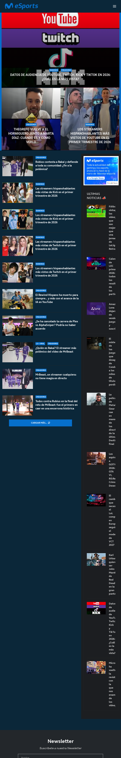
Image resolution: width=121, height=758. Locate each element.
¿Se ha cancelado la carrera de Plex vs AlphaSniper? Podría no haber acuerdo (56, 327)
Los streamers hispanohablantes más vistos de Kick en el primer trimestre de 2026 (55, 220)
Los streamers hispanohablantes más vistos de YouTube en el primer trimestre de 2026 (90, 135)
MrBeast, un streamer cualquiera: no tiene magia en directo (55, 376)
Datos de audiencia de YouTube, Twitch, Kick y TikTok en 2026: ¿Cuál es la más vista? (60, 77)
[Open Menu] (114, 6)
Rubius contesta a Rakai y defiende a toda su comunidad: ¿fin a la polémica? (56, 165)
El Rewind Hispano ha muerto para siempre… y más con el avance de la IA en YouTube (57, 301)
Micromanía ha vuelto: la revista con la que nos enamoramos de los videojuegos (112, 684)
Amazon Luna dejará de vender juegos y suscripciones (112, 316)
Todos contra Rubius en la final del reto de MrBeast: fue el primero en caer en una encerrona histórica (56, 404)
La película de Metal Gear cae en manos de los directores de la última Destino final (112, 419)
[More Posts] (40, 422)
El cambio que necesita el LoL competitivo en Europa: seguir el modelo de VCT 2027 (112, 520)
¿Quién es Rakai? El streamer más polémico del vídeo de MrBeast (55, 349)
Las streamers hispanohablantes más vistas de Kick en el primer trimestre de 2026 (55, 192)
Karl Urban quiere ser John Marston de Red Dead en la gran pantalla (112, 574)
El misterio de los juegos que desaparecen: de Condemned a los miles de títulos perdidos (112, 361)
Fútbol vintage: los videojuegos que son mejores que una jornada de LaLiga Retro (112, 228)
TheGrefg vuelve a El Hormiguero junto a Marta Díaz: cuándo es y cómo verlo (31, 135)
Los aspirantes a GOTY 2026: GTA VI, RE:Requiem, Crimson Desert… (112, 469)
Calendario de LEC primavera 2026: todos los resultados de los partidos (112, 276)
